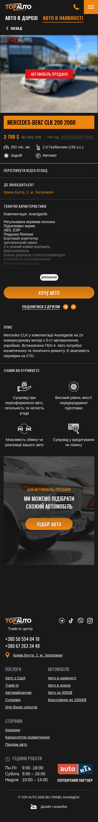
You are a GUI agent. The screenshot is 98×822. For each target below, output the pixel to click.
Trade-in (12, 685)
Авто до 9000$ (60, 692)
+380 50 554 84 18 (22, 639)
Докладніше (49, 277)
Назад (13, 28)
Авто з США (15, 678)
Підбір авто (49, 524)
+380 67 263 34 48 (22, 646)
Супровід (13, 700)
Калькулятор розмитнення (27, 737)
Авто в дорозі (21, 18)
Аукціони (12, 730)
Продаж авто (16, 744)
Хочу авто (49, 292)
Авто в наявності (63, 18)
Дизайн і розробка (49, 806)
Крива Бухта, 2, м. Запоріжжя (28, 192)
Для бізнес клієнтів (21, 707)
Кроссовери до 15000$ (67, 700)
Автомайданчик (18, 692)
